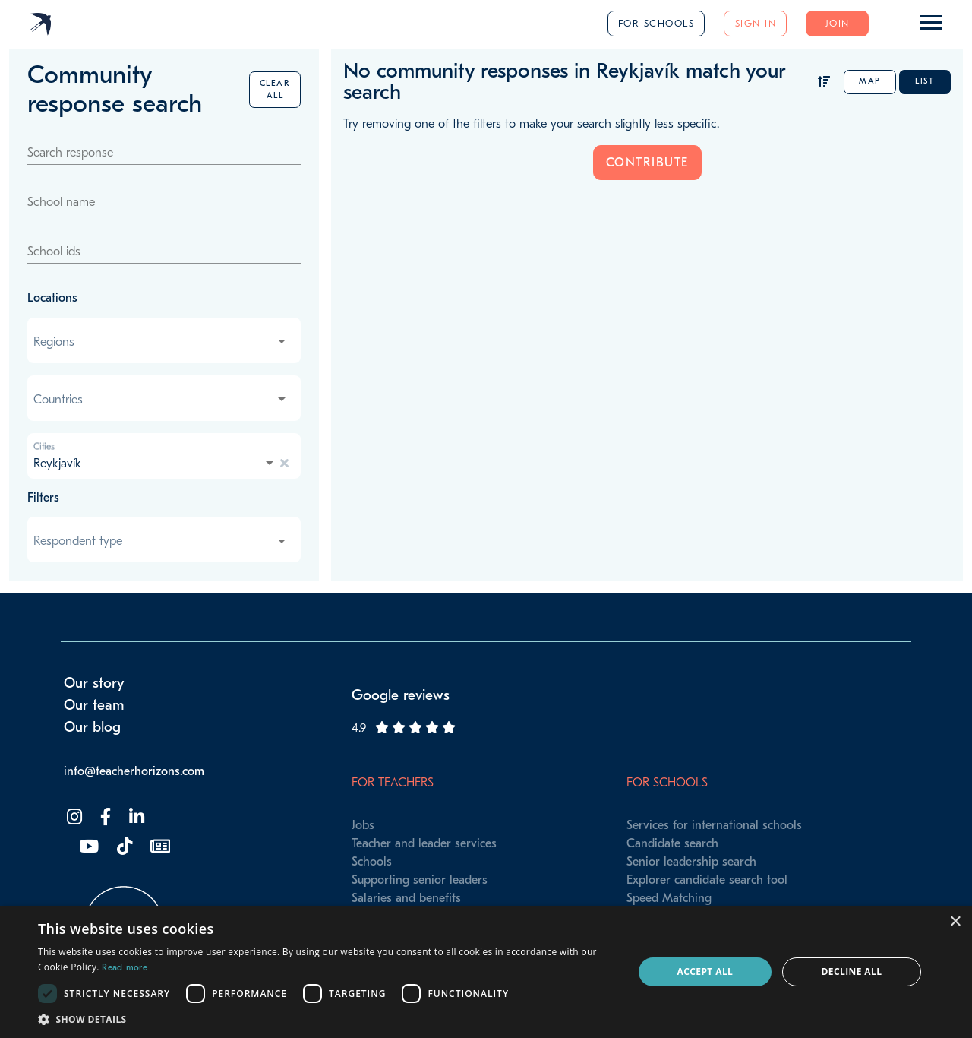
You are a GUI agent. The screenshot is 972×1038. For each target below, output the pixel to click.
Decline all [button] (852, 971)
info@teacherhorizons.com (134, 771)
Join (837, 23)
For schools (656, 23)
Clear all (275, 89)
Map (870, 81)
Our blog (92, 727)
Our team (94, 705)
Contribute (647, 162)
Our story (94, 683)
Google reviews (401, 695)
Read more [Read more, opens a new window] (124, 967)
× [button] (955, 922)
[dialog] (486, 972)
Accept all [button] (705, 971)
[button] (327, 1019)
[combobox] (161, 342)
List (924, 81)
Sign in (756, 23)
